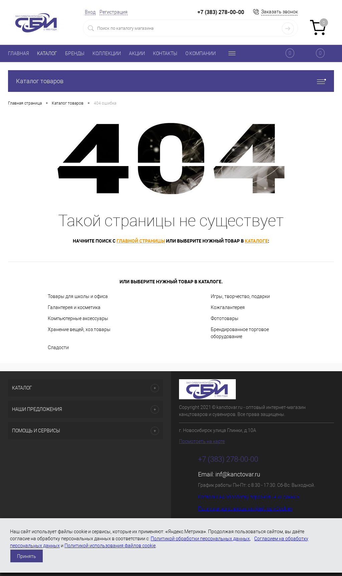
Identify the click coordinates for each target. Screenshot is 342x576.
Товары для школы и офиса (78, 296)
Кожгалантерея (228, 307)
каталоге (256, 241)
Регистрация (114, 12)
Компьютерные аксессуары (78, 318)
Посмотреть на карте (202, 441)
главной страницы (141, 241)
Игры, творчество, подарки (240, 296)
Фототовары (224, 318)
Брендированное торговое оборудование (240, 333)
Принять (26, 556)
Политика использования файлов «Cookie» (245, 508)
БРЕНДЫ (74, 53)
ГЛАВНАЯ (18, 53)
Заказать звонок (279, 11)
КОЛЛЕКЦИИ (107, 53)
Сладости (58, 347)
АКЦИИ (137, 53)
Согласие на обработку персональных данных (249, 496)
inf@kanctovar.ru (237, 474)
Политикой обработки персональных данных (200, 538)
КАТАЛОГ (47, 53)
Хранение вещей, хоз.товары (79, 329)
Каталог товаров (171, 81)
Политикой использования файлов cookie (110, 545)
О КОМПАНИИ (200, 53)
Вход (90, 12)
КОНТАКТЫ (165, 53)
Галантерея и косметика (74, 307)
